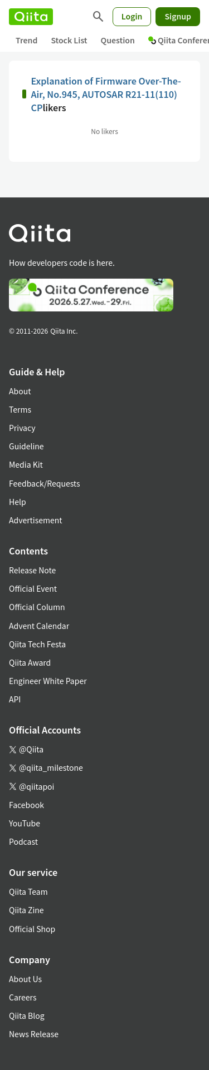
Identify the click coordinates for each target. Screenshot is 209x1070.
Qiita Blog (27, 1015)
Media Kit (26, 464)
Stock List (69, 40)
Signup (177, 16)
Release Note (32, 570)
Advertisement (35, 520)
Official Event (33, 588)
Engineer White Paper (48, 680)
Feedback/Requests (44, 483)
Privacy (22, 427)
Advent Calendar (39, 625)
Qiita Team (28, 891)
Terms (20, 409)
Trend (26, 40)
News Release (34, 1033)
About (20, 391)
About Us (25, 978)
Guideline (26, 446)
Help (17, 501)
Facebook (26, 804)
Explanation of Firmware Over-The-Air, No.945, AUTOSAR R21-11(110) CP (106, 94)
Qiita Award (30, 662)
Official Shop (32, 928)
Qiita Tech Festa (37, 644)
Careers (22, 997)
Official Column (37, 606)
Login (132, 16)
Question (118, 40)
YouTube (24, 823)
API (15, 699)
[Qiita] (31, 16)
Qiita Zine (26, 909)
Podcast (23, 841)
